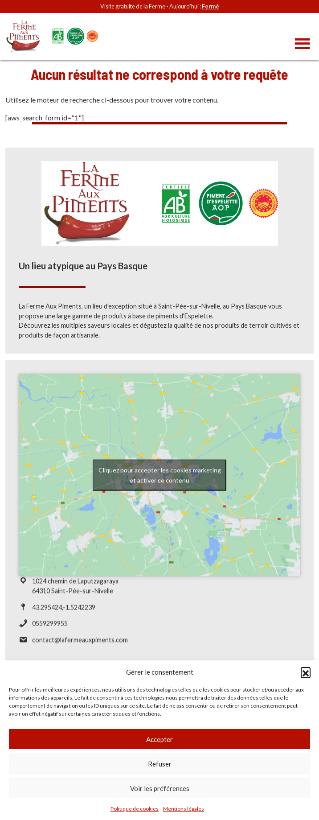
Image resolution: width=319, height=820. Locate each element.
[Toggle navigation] (302, 44)
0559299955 (50, 627)
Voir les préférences (159, 788)
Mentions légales (183, 808)
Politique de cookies (134, 808)
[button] (305, 672)
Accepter (159, 739)
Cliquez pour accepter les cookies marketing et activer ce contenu (159, 479)
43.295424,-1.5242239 (63, 611)
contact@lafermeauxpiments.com (80, 644)
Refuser (160, 764)
